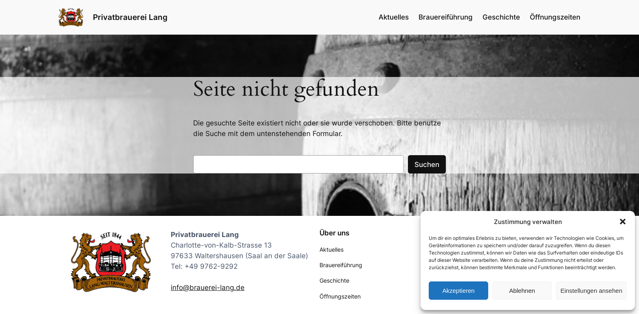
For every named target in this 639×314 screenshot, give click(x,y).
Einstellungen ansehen (591, 290)
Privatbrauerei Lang (130, 17)
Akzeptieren (458, 290)
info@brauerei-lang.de (208, 287)
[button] (623, 221)
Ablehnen (522, 290)
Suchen (426, 164)
